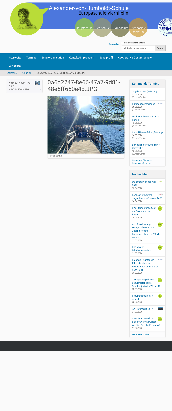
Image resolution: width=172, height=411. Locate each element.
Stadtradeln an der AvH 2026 (147, 183)
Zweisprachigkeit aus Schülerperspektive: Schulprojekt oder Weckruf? (147, 282)
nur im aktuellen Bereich (135, 43)
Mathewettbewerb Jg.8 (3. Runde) (145, 118)
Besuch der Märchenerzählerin (147, 248)
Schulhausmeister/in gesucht (147, 297)
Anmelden (114, 44)
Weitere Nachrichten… (141, 334)
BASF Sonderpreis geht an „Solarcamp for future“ (147, 211)
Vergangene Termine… (142, 160)
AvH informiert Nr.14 (147, 308)
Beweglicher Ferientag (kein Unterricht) (146, 146)
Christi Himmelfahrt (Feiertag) (147, 132)
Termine (31, 57)
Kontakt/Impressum (81, 57)
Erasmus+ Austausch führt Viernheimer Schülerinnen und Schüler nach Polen (147, 264)
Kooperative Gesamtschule (135, 57)
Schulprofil (106, 57)
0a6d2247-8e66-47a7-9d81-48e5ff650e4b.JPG (24, 86)
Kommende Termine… (141, 163)
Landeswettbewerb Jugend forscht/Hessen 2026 (147, 196)
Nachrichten (140, 174)
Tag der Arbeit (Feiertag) (144, 91)
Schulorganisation (52, 57)
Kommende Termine (145, 83)
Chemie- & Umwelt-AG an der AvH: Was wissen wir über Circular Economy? (147, 321)
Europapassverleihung (143, 104)
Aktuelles (15, 65)
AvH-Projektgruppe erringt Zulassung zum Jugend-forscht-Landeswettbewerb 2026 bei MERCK (147, 230)
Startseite (15, 57)
